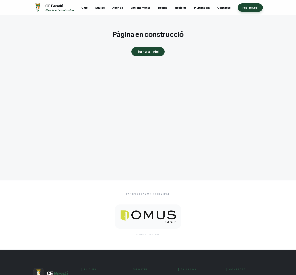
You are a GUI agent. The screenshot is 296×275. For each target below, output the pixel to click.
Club (84, 7)
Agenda (117, 7)
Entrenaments (140, 7)
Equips (100, 7)
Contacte (224, 7)
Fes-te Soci (250, 7)
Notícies (181, 7)
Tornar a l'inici (148, 52)
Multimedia (202, 7)
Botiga (162, 7)
